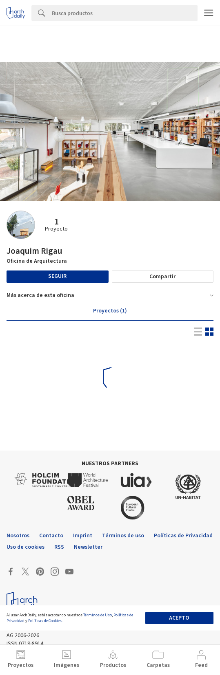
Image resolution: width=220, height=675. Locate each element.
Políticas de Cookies (45, 621)
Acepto (179, 618)
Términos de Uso (97, 615)
